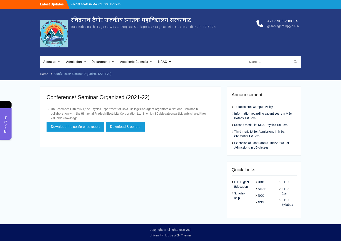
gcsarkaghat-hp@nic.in (283, 26)
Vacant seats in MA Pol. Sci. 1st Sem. (95, 4)
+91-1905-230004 (282, 21)
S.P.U (285, 182)
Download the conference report (75, 127)
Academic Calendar (134, 62)
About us (49, 62)
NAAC (162, 62)
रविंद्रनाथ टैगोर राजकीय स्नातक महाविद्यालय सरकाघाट (131, 20)
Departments (101, 62)
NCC (261, 195)
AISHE (262, 189)
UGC (261, 182)
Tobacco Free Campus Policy (253, 107)
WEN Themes (183, 235)
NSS (261, 202)
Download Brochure (125, 127)
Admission (74, 62)
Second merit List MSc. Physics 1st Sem (261, 125)
